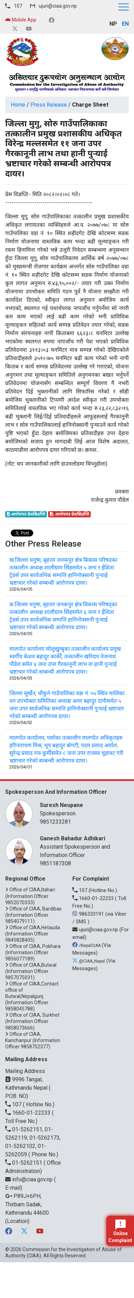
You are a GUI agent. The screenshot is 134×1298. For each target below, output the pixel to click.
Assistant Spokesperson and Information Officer (81, 846)
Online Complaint (120, 1231)
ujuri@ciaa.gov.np (58, 6)
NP (113, 23)
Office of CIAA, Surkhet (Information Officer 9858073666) (32, 1021)
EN (125, 23)
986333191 (88, 914)
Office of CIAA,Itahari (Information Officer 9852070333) (30, 896)
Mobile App (20, 20)
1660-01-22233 (93, 898)
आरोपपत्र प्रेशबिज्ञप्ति (26, 514)
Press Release (48, 104)
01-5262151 (24, 1162)
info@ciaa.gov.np (29, 1179)
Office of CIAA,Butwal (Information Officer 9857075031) (30, 971)
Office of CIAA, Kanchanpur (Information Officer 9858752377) (32, 1040)
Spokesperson (81, 809)
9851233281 (55, 821)
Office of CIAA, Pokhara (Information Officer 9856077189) (33, 952)
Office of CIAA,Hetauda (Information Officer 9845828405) (32, 934)
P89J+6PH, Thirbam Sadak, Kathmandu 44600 (27, 1204)
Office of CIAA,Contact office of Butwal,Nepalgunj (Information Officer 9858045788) (32, 996)
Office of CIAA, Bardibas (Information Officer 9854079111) (33, 915)
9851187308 (55, 863)
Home (18, 104)
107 (18, 6)
